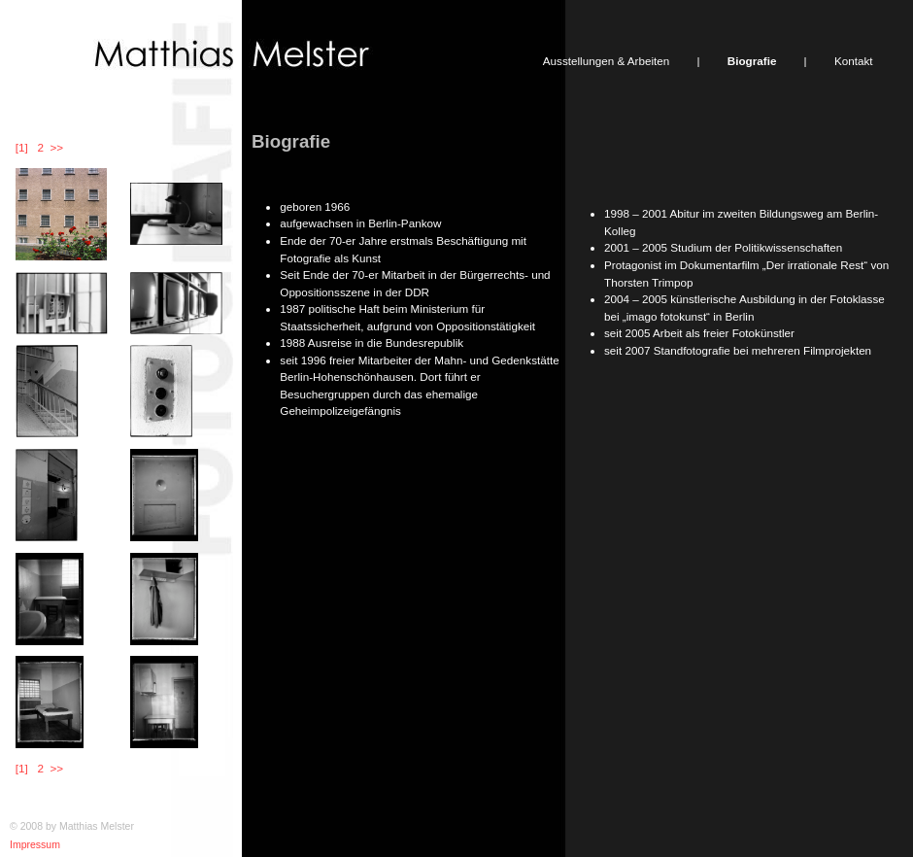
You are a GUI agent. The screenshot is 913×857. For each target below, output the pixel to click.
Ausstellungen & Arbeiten (606, 60)
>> (57, 147)
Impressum (35, 844)
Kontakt (853, 60)
